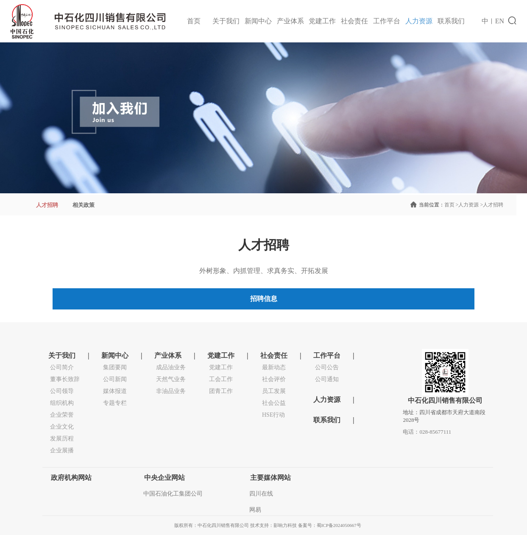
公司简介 (62, 367)
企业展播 (62, 450)
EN (499, 21)
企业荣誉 (62, 415)
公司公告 (327, 367)
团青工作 (221, 391)
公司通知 (327, 379)
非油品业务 (171, 391)
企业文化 (62, 427)
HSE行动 (273, 415)
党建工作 (322, 21)
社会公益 (274, 403)
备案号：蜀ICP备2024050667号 (329, 525)
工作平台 (386, 21)
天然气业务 (171, 379)
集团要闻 (115, 367)
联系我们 (451, 21)
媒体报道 (115, 391)
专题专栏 (115, 403)
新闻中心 (258, 21)
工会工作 (221, 379)
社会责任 (354, 21)
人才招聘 (491, 205)
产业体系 (290, 21)
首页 (194, 21)
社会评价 (274, 379)
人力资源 (418, 21)
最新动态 (274, 367)
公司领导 (62, 391)
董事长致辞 (65, 379)
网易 (255, 510)
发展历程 (62, 438)
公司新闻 (115, 379)
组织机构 (62, 403)
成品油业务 (171, 367)
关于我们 (226, 21)
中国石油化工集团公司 (173, 493)
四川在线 (261, 493)
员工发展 (274, 391)
